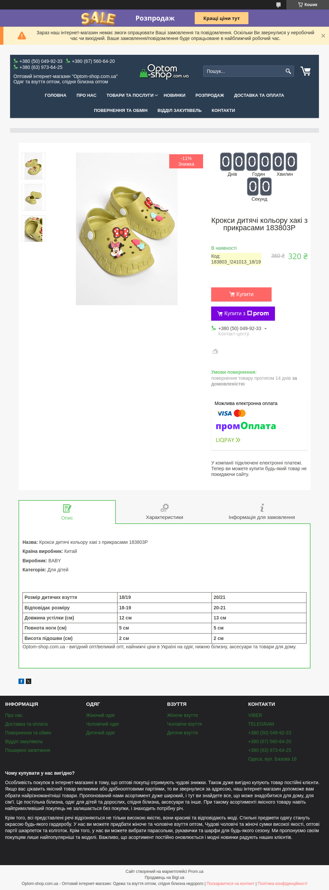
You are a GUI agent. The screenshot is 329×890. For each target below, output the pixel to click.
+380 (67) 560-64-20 (269, 741)
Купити (244, 294)
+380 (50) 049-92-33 (269, 732)
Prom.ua (195, 871)
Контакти (223, 110)
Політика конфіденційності (283, 883)
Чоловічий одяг (102, 724)
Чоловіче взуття (184, 724)
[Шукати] (288, 71)
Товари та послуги (129, 95)
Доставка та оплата (259, 95)
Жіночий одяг (100, 715)
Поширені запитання (27, 750)
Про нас (86, 95)
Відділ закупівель (179, 110)
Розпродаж (209, 95)
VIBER (255, 715)
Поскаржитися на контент (230, 883)
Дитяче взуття (182, 732)
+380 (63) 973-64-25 (269, 750)
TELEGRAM (261, 724)
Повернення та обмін (120, 110)
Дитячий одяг (100, 732)
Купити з (246, 314)
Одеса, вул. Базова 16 (272, 759)
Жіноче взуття (182, 715)
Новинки (174, 95)
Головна (55, 95)
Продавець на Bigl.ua (164, 877)
